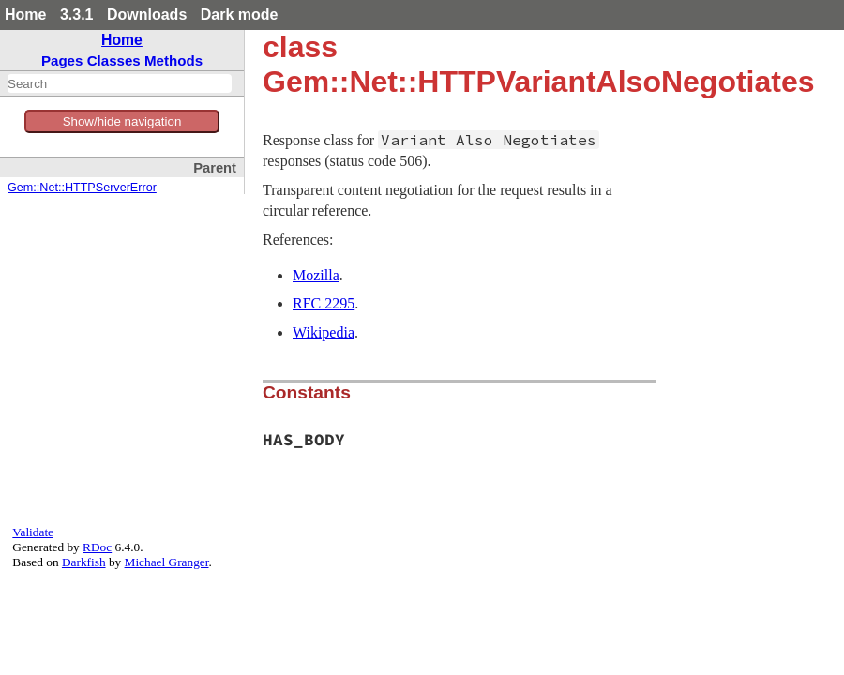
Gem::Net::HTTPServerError (82, 187)
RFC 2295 (323, 303)
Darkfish (84, 562)
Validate (32, 532)
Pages (62, 60)
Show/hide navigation (122, 121)
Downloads (147, 14)
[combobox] (120, 83)
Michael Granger (167, 562)
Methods (173, 60)
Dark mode (240, 14)
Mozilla (316, 275)
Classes (114, 60)
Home (25, 14)
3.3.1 (77, 14)
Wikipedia (323, 332)
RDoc (97, 547)
